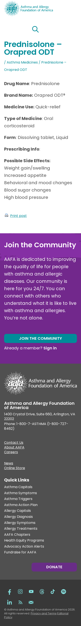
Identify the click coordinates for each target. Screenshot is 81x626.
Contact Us (13, 443)
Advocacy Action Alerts (24, 546)
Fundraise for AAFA (20, 552)
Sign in (50, 348)
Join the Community (40, 338)
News (8, 464)
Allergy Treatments (20, 528)
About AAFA (14, 448)
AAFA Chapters (17, 535)
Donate (54, 567)
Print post (18, 215)
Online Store (14, 468)
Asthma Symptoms (20, 493)
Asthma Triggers (18, 499)
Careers (11, 453)
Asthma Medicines (22, 62)
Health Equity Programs (24, 540)
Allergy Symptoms (19, 523)
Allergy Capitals (17, 511)
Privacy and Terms (44, 613)
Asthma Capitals (18, 487)
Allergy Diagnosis (18, 517)
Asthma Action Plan (21, 505)
